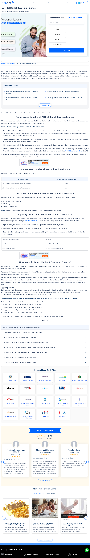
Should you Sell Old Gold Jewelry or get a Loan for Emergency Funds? (16, 515)
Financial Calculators (56, 550)
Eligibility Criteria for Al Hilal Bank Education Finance (64, 89)
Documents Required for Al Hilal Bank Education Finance (22, 90)
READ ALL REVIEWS (45, 472)
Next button (87, 453)
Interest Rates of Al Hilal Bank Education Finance (63, 83)
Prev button (3, 453)
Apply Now (66, 40)
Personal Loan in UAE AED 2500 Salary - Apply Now (72, 515)
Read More (45, 96)
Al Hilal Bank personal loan (74, 142)
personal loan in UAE (31, 212)
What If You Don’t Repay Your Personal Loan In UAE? (43, 515)
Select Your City (54, 23)
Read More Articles (45, 531)
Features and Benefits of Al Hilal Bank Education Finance (22, 84)
